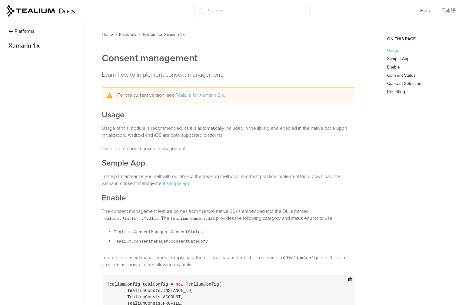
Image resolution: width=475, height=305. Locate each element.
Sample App (398, 58)
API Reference (23, 106)
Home (107, 34)
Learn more (114, 149)
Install (14, 58)
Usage (393, 50)
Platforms (21, 31)
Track (14, 70)
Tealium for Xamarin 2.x (200, 95)
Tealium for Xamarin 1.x (163, 34)
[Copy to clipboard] (350, 280)
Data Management (27, 82)
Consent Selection (404, 83)
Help (425, 11)
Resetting (396, 91)
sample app (179, 183)
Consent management (31, 94)
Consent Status (401, 75)
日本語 (448, 11)
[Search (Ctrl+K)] (252, 11)
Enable (393, 67)
